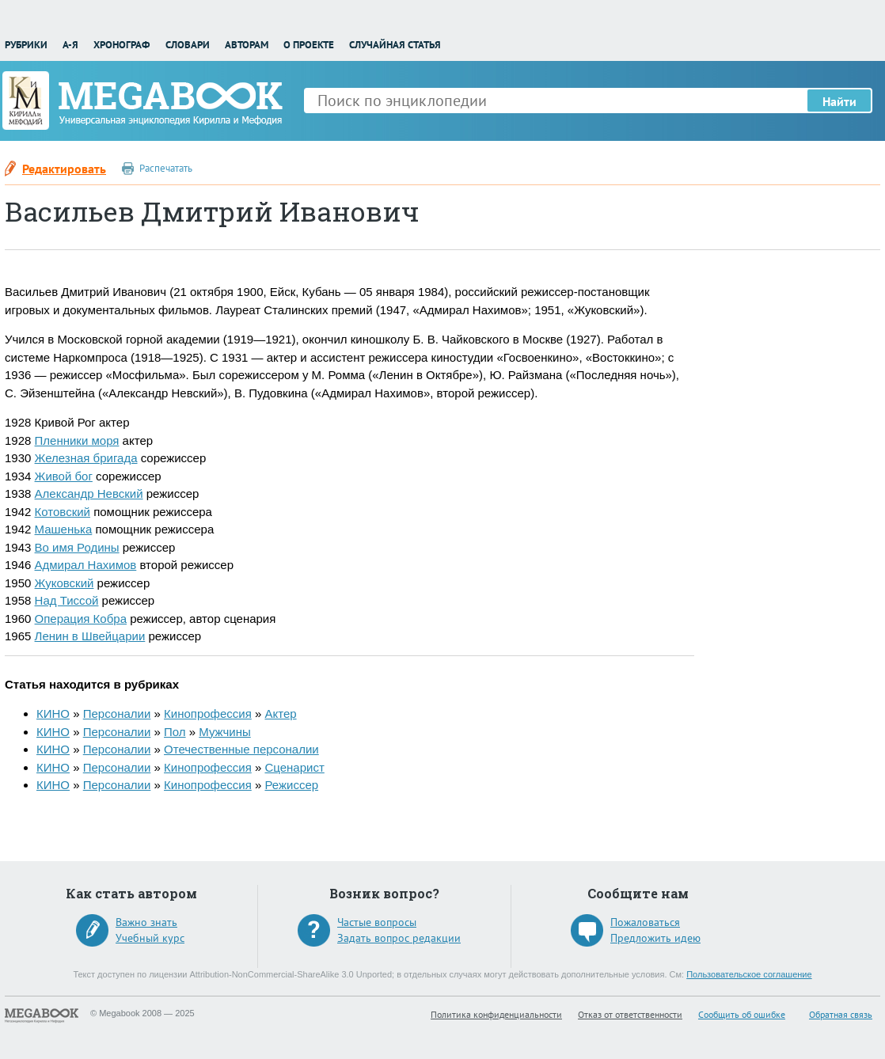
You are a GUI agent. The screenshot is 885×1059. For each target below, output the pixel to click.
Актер (280, 713)
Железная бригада (86, 458)
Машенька (64, 529)
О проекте (308, 44)
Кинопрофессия (208, 713)
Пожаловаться (645, 922)
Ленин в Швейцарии (90, 636)
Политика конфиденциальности (496, 1014)
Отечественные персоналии (241, 749)
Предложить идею (655, 938)
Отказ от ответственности (630, 1014)
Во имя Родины (77, 547)
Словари (187, 44)
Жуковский (64, 583)
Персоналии (117, 713)
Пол (175, 731)
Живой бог (64, 476)
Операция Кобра (81, 618)
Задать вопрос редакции (399, 938)
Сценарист (294, 767)
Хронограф (121, 44)
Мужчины (224, 731)
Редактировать (64, 168)
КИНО (53, 713)
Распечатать (165, 168)
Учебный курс (150, 938)
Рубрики (26, 44)
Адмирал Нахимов (86, 564)
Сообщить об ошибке (741, 1014)
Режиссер (291, 784)
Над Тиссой (67, 600)
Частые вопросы (376, 922)
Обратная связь (840, 1014)
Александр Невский (89, 493)
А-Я (70, 44)
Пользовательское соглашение (748, 974)
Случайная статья (395, 44)
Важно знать (146, 922)
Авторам (246, 44)
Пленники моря (77, 440)
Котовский (62, 511)
